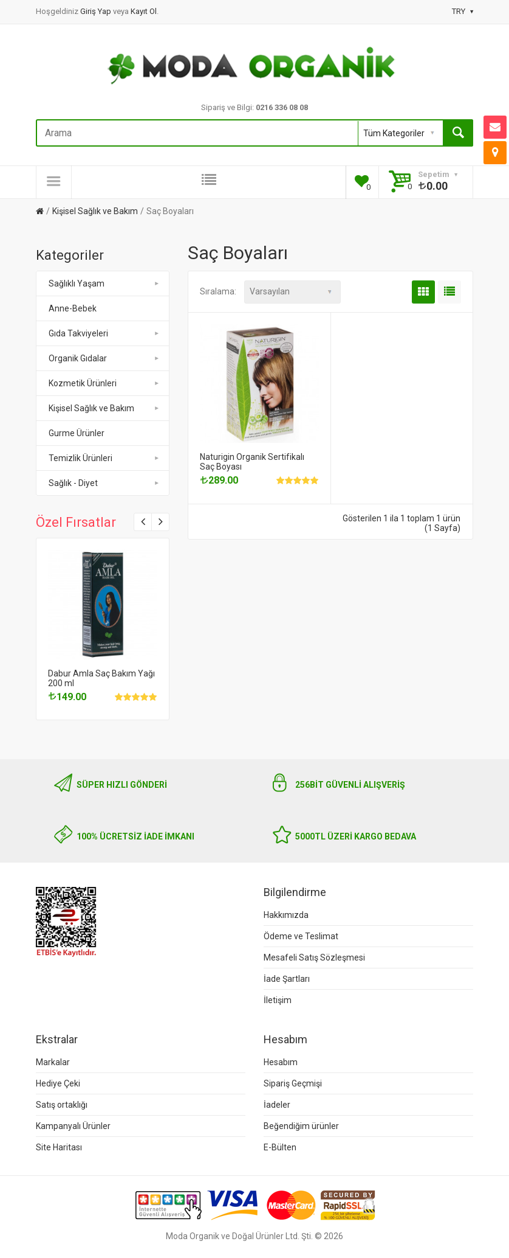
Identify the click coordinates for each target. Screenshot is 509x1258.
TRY (462, 11)
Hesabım (281, 1062)
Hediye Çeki (58, 1083)
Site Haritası (59, 1147)
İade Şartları (287, 979)
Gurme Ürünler (76, 433)
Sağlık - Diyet (105, 483)
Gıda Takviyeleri (105, 333)
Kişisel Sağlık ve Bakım (95, 211)
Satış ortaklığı (61, 1105)
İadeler (277, 1105)
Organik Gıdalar (105, 358)
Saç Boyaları (170, 211)
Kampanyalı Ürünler (73, 1126)
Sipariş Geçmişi (293, 1083)
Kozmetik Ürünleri (105, 383)
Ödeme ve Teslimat (301, 936)
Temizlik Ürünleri (105, 458)
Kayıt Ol (144, 11)
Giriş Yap (96, 11)
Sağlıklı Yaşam (105, 283)
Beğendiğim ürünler (301, 1126)
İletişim (278, 1000)
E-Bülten (280, 1147)
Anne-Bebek (73, 308)
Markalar (53, 1062)
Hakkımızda (286, 915)
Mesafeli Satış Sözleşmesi (314, 957)
